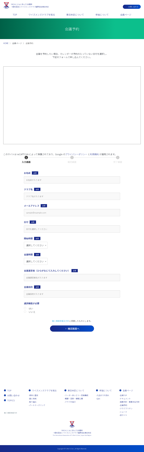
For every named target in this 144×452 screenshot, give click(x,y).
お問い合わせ (133, 7)
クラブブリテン (126, 408)
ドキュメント (125, 398)
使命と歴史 (33, 395)
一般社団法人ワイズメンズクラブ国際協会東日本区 (30, 5)
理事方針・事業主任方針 (130, 402)
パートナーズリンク (37, 405)
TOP (15, 14)
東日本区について (75, 14)
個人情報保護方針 (10, 413)
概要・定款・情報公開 (74, 398)
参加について (102, 14)
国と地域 (32, 398)
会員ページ (125, 14)
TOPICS (11, 400)
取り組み (32, 402)
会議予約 (123, 405)
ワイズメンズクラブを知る (42, 14)
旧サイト (123, 415)
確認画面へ (80, 328)
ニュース (123, 411)
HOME (6, 43)
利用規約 (94, 154)
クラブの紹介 (70, 402)
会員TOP (123, 395)
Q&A (98, 398)
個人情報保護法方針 (60, 321)
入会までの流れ (87, 375)
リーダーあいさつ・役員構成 (76, 395)
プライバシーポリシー (76, 154)
